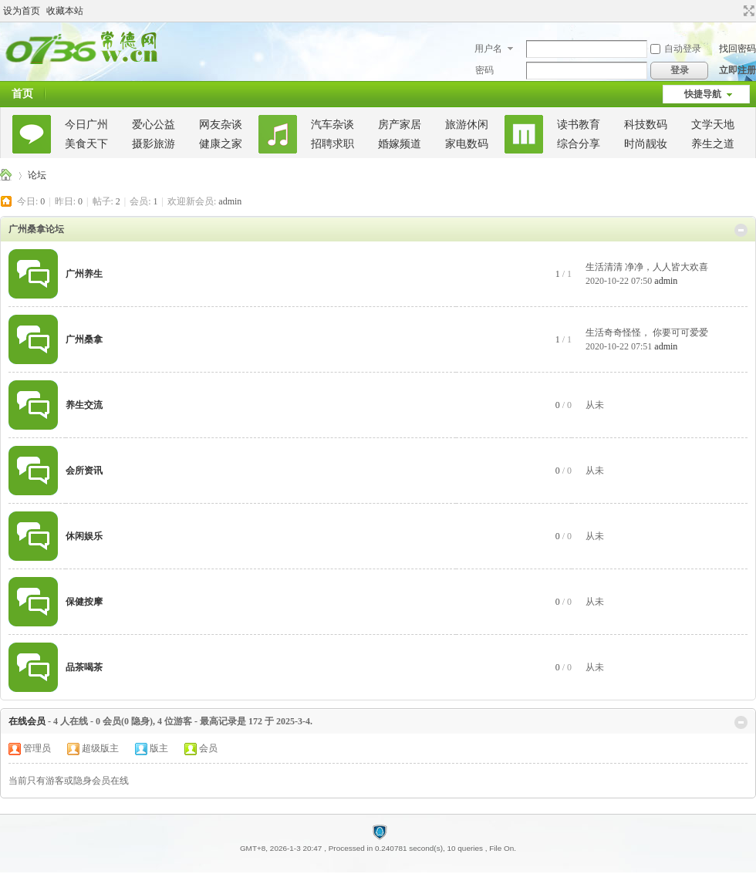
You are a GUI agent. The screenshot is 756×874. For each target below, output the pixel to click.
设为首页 (21, 10)
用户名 (488, 48)
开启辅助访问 (734, 11)
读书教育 (578, 124)
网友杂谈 (220, 124)
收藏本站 (64, 10)
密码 (484, 70)
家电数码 (466, 144)
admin (229, 201)
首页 (22, 94)
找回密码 (737, 48)
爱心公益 (153, 124)
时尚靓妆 (645, 144)
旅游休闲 (466, 124)
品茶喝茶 (84, 667)
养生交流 (84, 405)
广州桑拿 (84, 339)
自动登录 (675, 48)
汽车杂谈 (332, 124)
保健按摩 (84, 601)
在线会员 (27, 721)
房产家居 (399, 124)
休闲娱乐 (84, 536)
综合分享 (578, 144)
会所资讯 (84, 470)
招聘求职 (332, 144)
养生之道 (712, 144)
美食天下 (86, 144)
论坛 (37, 175)
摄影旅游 (153, 144)
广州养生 (84, 273)
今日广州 (86, 124)
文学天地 (712, 124)
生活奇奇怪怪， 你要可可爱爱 (647, 332)
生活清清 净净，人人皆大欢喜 (647, 267)
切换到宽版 (747, 11)
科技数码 (645, 124)
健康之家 (220, 144)
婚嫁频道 (399, 144)
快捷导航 (702, 94)
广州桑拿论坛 (6, 175)
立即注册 (737, 70)
